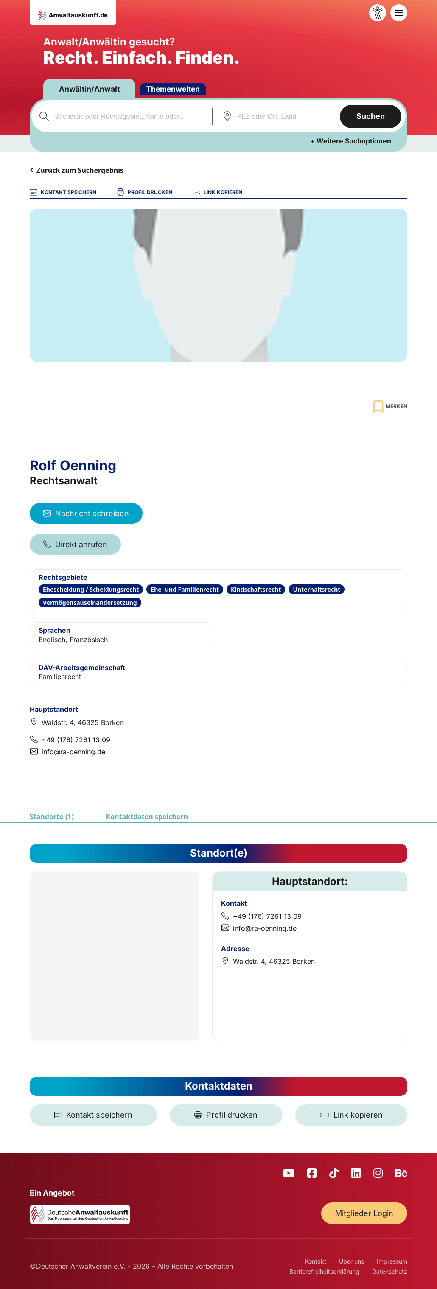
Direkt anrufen (75, 544)
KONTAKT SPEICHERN (63, 192)
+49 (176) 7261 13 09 (76, 740)
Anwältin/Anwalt (91, 88)
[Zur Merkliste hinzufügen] (389, 406)
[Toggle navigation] (398, 12)
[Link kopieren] (351, 1115)
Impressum (392, 1261)
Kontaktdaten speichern (147, 816)
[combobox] (120, 116)
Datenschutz (389, 1271)
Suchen (370, 116)
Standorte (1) (52, 816)
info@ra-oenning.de (73, 751)
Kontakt (315, 1261)
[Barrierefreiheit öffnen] (377, 12)
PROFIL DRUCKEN (144, 192)
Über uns (351, 1261)
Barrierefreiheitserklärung (324, 1271)
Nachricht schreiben (86, 513)
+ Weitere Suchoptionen (350, 141)
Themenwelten (177, 88)
